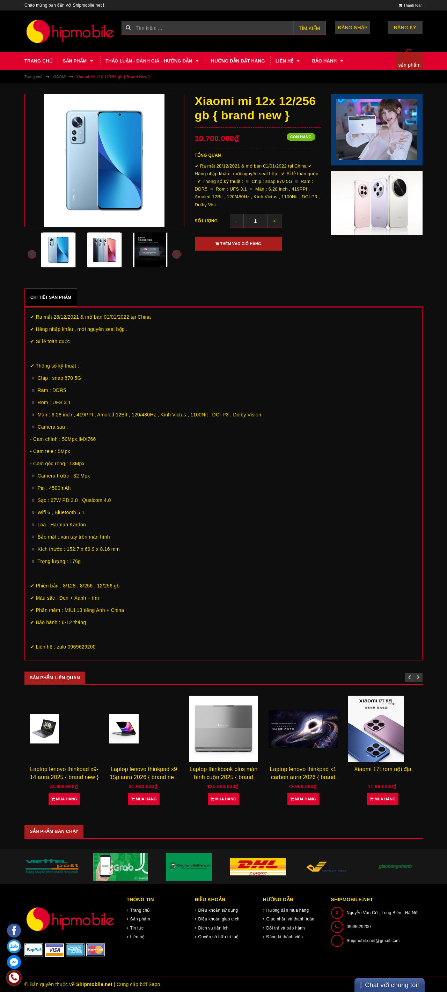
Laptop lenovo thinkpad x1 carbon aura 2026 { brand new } (303, 777)
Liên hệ (289, 61)
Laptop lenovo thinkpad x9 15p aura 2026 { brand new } (144, 777)
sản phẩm (409, 65)
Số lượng (206, 221)
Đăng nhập (353, 27)
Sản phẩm (79, 61)
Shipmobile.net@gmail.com (373, 940)
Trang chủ (38, 61)
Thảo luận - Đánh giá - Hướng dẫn (152, 61)
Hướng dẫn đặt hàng (238, 61)
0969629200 (359, 926)
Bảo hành (328, 61)
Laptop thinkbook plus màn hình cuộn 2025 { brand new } (224, 777)
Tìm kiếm (309, 28)
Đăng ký (405, 27)
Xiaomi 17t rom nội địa (382, 769)
